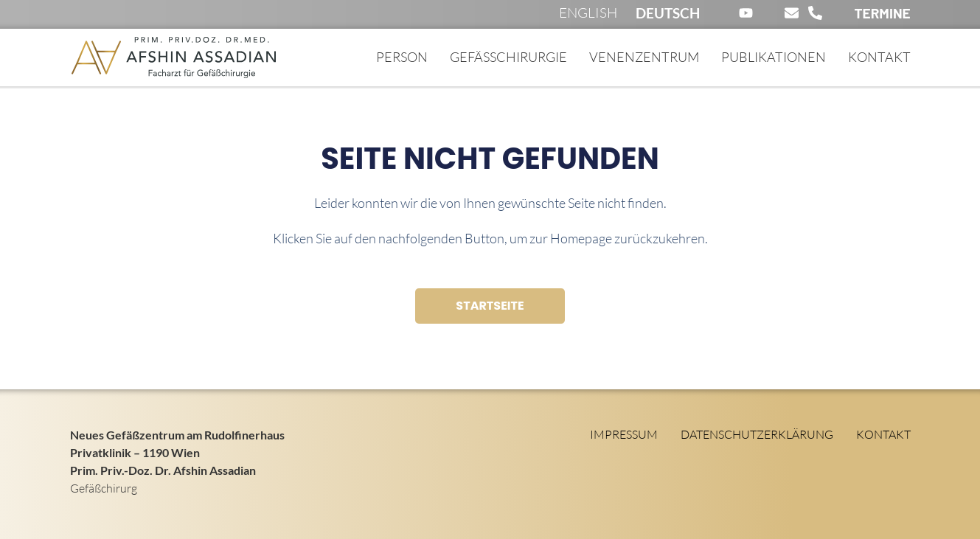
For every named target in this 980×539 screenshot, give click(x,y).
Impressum (624, 434)
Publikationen (773, 57)
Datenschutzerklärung (757, 434)
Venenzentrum (644, 57)
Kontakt (879, 57)
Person (402, 57)
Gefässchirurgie (508, 57)
